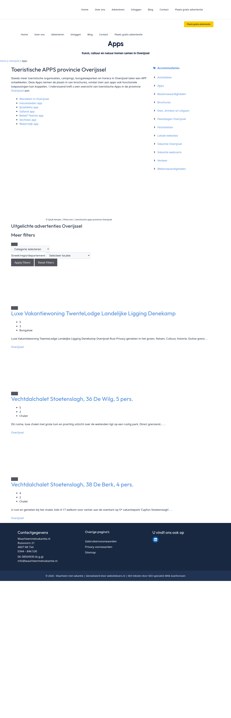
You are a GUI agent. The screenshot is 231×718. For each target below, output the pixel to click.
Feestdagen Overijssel (171, 119)
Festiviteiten (165, 127)
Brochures (164, 102)
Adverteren (118, 9)
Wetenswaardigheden (171, 169)
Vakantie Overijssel (169, 144)
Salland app (27, 111)
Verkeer (162, 160)
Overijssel (14, 60)
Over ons (100, 9)
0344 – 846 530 (27, 551)
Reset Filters (46, 262)
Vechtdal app (27, 120)
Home (84, 9)
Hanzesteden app (30, 103)
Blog (150, 9)
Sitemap (90, 552)
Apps (160, 86)
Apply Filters (23, 262)
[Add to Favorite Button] (14, 308)
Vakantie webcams (169, 152)
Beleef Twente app (31, 115)
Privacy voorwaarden (98, 547)
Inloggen (136, 9)
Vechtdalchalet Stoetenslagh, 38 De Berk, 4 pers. (72, 484)
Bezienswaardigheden (171, 94)
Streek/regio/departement (28, 255)
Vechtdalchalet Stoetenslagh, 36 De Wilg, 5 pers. (72, 398)
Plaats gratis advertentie (189, 9)
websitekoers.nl (116, 575)
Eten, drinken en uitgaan (173, 110)
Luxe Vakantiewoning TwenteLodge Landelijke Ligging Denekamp (93, 313)
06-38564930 (26, 556)
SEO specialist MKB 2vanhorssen (166, 575)
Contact (164, 9)
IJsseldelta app (28, 107)
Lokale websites (167, 135)
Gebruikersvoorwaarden (101, 541)
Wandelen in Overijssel (34, 99)
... (206, 338)
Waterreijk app (28, 124)
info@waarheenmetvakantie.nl (37, 561)
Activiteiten (164, 77)
